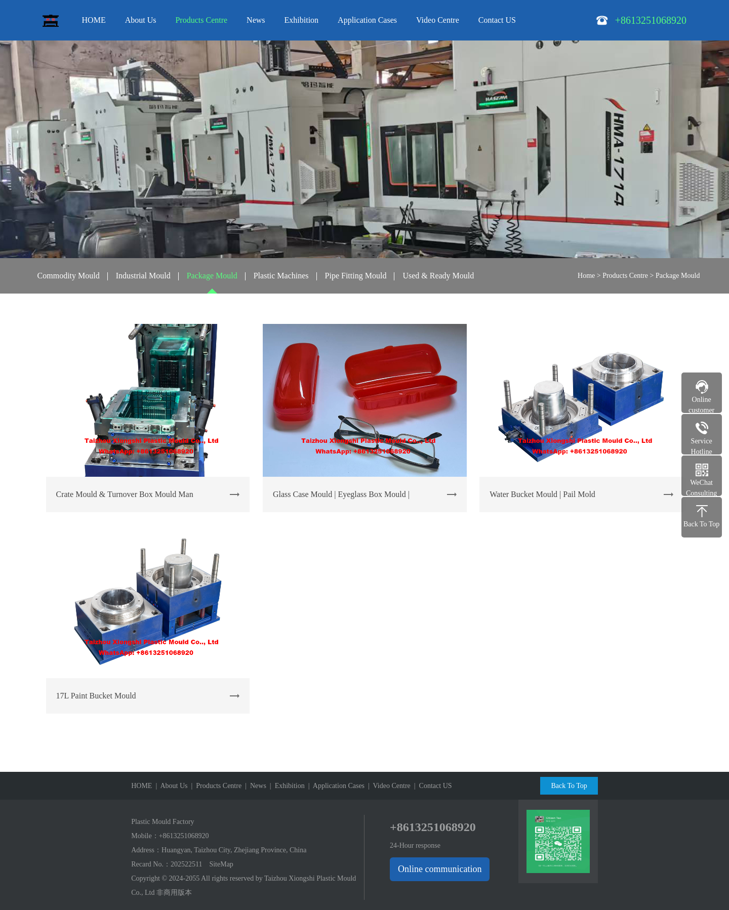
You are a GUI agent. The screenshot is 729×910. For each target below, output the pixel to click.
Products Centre (201, 20)
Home (586, 275)
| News (253, 786)
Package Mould (212, 275)
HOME (94, 20)
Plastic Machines (281, 275)
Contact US (497, 20)
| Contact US (431, 786)
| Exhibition (285, 786)
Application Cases (367, 20)
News (256, 20)
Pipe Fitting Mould (356, 275)
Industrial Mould (143, 275)
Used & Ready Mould (438, 275)
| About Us (169, 786)
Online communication (439, 869)
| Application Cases (334, 786)
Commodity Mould (68, 275)
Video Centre (437, 20)
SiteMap (221, 864)
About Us (140, 20)
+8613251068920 (184, 836)
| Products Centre (215, 786)
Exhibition (302, 20)
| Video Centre (387, 786)
